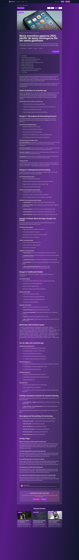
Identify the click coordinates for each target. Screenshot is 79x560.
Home (18, 5)
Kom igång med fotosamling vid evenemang (29, 70)
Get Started (68, 1)
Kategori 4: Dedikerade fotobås (27, 64)
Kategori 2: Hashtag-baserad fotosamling (29, 60)
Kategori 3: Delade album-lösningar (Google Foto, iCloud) (32, 62)
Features (18, 1)
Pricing (22, 1)
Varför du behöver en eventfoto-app (28, 57)
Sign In (62, 1)
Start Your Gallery (36, 499)
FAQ (26, 1)
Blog (21, 5)
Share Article (56, 51)
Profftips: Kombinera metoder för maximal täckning (31, 68)
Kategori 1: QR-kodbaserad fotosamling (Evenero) (30, 59)
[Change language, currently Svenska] (57, 2)
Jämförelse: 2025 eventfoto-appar (27, 65)
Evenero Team (36, 32)
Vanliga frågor (24, 72)
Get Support (44, 499)
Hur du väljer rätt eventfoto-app (27, 67)
